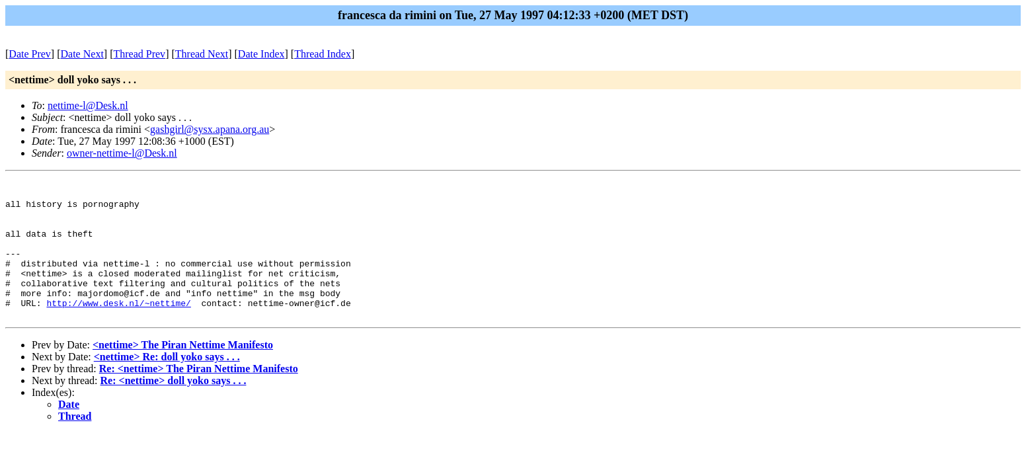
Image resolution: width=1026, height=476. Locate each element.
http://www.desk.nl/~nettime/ (118, 329)
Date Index (261, 54)
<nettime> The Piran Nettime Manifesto (183, 372)
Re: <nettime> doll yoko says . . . (173, 408)
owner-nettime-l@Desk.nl (122, 153)
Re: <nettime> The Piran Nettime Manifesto (198, 396)
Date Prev (30, 54)
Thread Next (201, 54)
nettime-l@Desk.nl (88, 105)
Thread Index (322, 54)
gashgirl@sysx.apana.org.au (209, 129)
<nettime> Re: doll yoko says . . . (167, 384)
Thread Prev (139, 54)
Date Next (82, 54)
